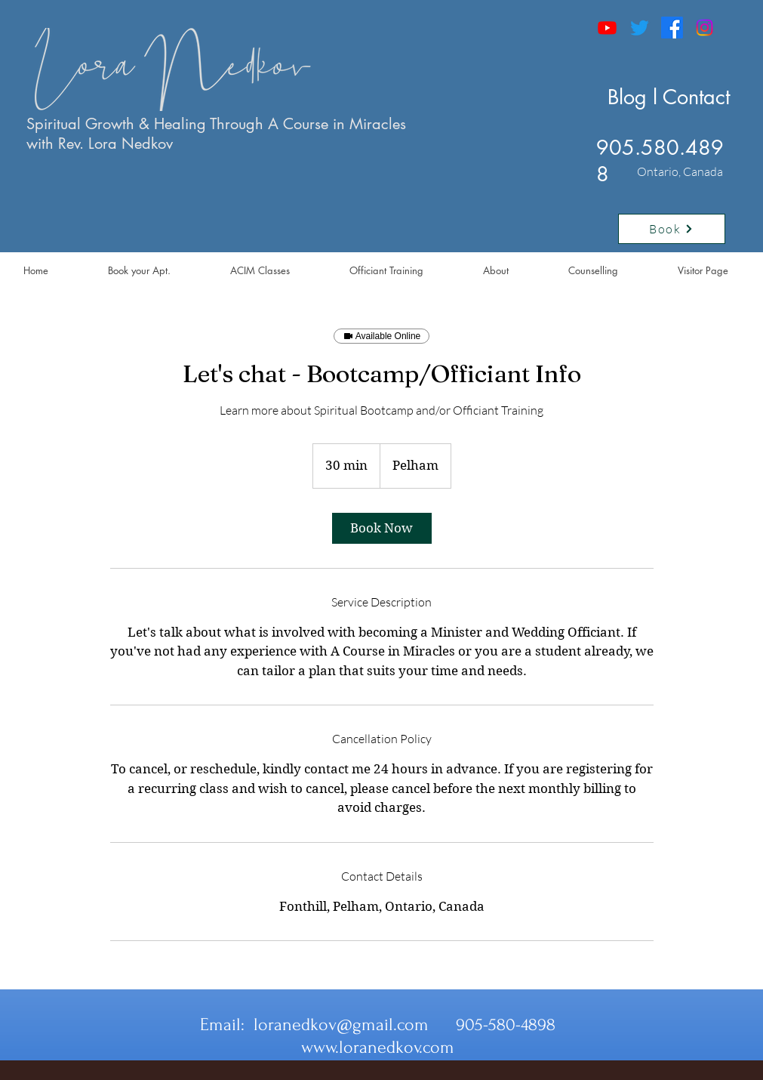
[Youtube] (607, 28)
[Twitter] (640, 28)
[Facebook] (672, 28)
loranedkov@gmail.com (341, 1024)
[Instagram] (704, 28)
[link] (382, 528)
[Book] (671, 229)
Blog (627, 97)
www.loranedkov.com (377, 1047)
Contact (696, 97)
